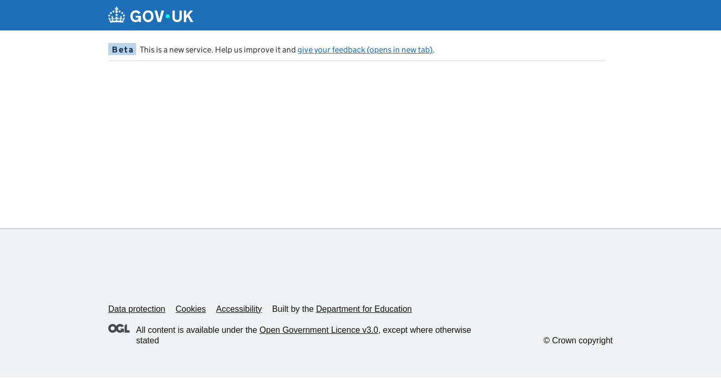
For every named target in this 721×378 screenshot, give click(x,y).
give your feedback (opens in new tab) (364, 50)
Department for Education (363, 308)
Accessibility (239, 308)
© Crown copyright (578, 340)
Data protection (137, 308)
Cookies (191, 308)
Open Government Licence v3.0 (319, 330)
